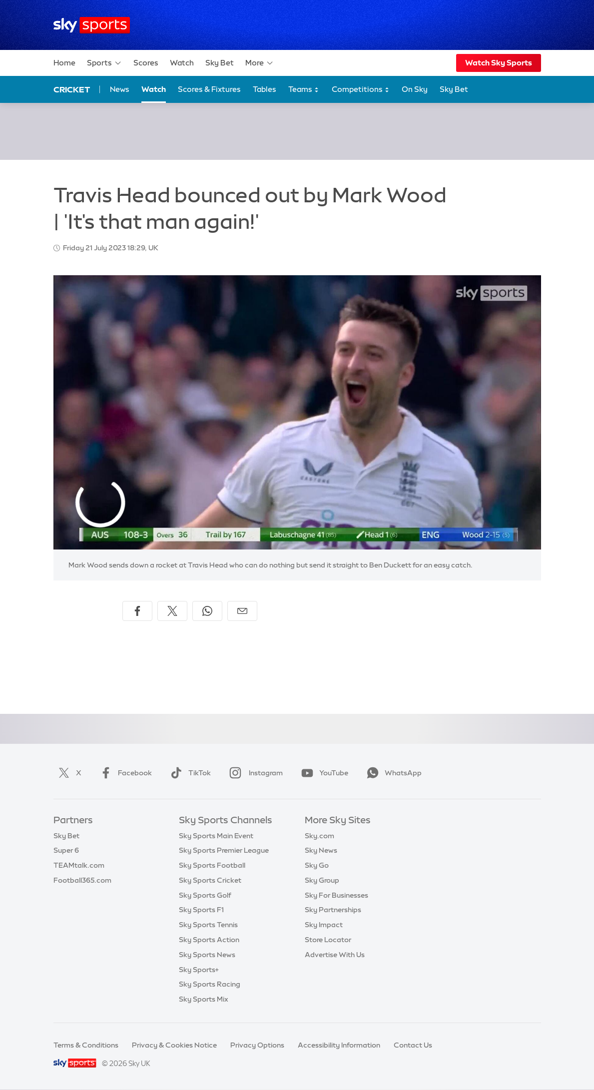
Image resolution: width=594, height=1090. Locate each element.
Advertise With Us (335, 954)
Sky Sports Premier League (224, 850)
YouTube (322, 772)
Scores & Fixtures (209, 89)
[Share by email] (242, 611)
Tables (264, 89)
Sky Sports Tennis (208, 924)
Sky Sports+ (199, 969)
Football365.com (82, 880)
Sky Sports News (207, 954)
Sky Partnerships (333, 909)
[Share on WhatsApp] (207, 611)
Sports (104, 63)
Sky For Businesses (336, 895)
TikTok (188, 772)
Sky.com (319, 835)
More (259, 63)
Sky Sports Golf (205, 895)
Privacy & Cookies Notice (174, 1045)
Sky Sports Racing (209, 984)
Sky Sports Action (209, 939)
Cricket (71, 89)
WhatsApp (392, 772)
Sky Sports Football (212, 865)
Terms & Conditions (85, 1045)
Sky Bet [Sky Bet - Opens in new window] (454, 89)
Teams (303, 89)
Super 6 (66, 850)
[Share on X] (172, 611)
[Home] (91, 25)
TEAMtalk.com (78, 865)
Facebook (124, 772)
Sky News (321, 850)
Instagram (254, 772)
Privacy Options (257, 1045)
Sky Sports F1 (201, 909)
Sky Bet (219, 62)
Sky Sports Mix (203, 999)
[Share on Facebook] (137, 611)
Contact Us (413, 1045)
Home (64, 62)
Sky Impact (324, 924)
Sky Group (322, 880)
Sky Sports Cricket (210, 880)
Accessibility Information (339, 1045)
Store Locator (328, 939)
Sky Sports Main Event (216, 835)
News (119, 89)
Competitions (361, 89)
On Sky (415, 89)
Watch (182, 62)
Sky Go (317, 865)
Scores (145, 62)
